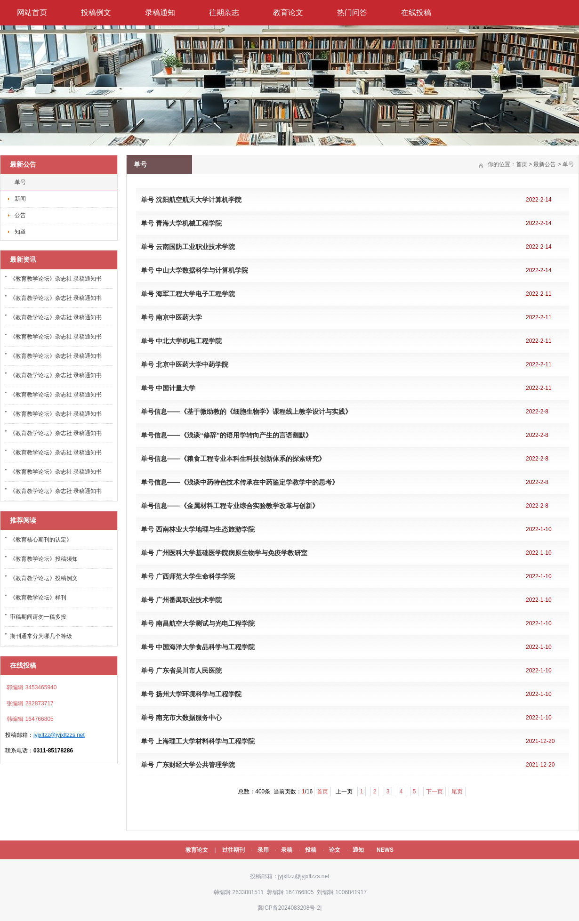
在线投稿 (416, 12)
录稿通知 (160, 12)
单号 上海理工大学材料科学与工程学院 (198, 741)
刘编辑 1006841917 (341, 892)
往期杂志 (224, 12)
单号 (20, 182)
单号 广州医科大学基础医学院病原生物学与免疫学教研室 (224, 553)
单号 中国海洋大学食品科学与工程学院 (198, 647)
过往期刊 (233, 850)
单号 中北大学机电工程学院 (181, 341)
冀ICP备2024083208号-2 (288, 908)
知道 (20, 231)
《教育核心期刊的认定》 (41, 539)
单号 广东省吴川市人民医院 (181, 670)
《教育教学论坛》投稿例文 (44, 578)
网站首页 (32, 12)
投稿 (310, 850)
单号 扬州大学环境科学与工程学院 (191, 694)
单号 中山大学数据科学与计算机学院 (194, 270)
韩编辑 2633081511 (238, 892)
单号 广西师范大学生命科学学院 (188, 576)
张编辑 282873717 (29, 703)
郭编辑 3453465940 (30, 687)
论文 (334, 850)
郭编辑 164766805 (289, 892)
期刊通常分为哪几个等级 (41, 636)
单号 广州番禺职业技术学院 (181, 600)
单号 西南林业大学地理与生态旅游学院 (198, 529)
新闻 (20, 198)
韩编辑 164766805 (29, 719)
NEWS (385, 850)
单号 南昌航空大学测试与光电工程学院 (198, 623)
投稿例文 (96, 12)
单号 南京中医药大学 (171, 317)
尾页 (457, 791)
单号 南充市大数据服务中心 (181, 717)
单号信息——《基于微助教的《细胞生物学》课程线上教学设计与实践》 (246, 411)
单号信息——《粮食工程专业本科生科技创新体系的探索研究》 (233, 458)
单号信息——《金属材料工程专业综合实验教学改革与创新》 (230, 505)
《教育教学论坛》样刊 (38, 597)
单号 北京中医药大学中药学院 (184, 364)
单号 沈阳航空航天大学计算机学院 (191, 199)
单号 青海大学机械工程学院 (181, 223)
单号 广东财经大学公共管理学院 (188, 764)
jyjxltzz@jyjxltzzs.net (59, 735)
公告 (20, 215)
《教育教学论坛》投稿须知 (44, 559)
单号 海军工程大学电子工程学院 (188, 294)
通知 (358, 850)
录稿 (286, 850)
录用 (263, 850)
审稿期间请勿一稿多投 (38, 617)
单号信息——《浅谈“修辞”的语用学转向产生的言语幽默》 (226, 435)
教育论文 (288, 12)
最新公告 (544, 164)
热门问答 (352, 12)
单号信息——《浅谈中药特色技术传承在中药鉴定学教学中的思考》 (239, 482)
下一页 (434, 791)
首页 (521, 164)
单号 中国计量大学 (168, 388)
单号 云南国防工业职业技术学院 (188, 246)
